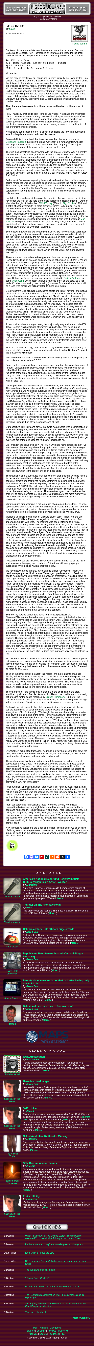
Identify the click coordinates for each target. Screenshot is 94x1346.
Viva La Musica (12, 899)
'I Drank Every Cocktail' (37, 1280)
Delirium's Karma (72, 280)
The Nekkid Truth (12, 1157)
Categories (55, 1330)
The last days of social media (40, 1272)
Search (43, 1336)
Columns (41, 1333)
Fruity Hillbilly (31, 1198)
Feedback (54, 1336)
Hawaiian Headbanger (36, 1083)
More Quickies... (82, 1320)
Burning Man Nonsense (12, 1184)
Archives (33, 1336)
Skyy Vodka (69, 205)
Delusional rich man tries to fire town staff (48, 1008)
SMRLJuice (30, 1110)
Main (35, 1330)
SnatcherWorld (12, 1077)
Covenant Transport (16, 144)
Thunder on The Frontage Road (42, 907)
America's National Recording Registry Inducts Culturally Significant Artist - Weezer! (51, 883)
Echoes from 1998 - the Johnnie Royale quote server (52, 1289)
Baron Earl (32, 934)
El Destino (32, 887)
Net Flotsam (12, 949)
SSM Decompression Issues (40, 1165)
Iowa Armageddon (34, 1059)
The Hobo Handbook (36, 1314)
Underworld (18, 283)
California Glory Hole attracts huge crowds (48, 931)
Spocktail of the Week (12, 1102)
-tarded (12, 1026)
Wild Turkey (46, 205)
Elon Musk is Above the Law (39, 1255)
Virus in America (12, 1000)
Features (30, 1333)
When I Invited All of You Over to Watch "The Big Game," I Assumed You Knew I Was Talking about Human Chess (54, 1239)
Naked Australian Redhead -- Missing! (45, 1138)
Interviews (63, 1333)
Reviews (51, 1333)
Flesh (12, 29)
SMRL (66, 1122)
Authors (44, 1330)
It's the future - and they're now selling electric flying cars (54, 1246)
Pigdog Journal (79, 43)
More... (61, 900)
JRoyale (30, 1113)
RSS (63, 1336)
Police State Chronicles (12, 974)
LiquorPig (31, 1201)
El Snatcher (32, 1062)
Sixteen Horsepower (56, 699)
